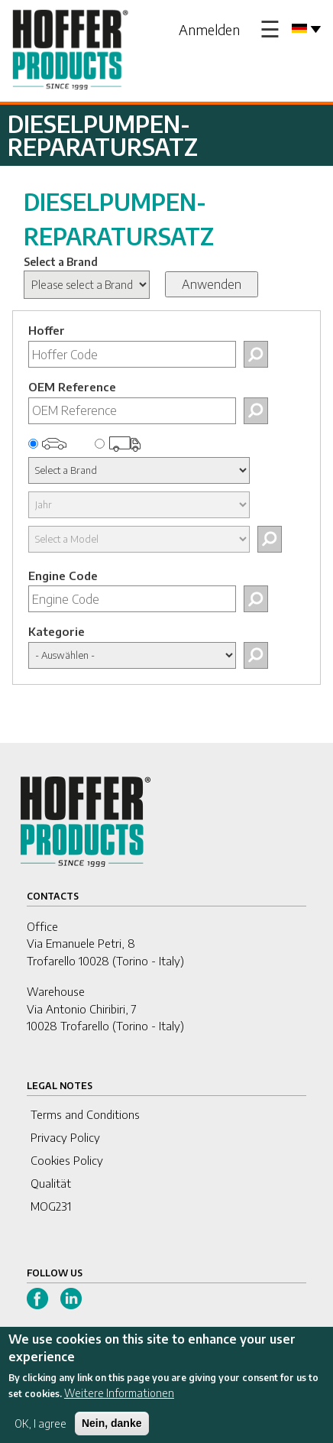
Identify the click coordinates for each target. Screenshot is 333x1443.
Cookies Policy (67, 1160)
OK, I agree (40, 1431)
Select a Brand (61, 261)
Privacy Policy (65, 1137)
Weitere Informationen (119, 1401)
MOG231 (51, 1206)
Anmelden (209, 29)
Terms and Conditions (85, 1114)
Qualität (51, 1183)
